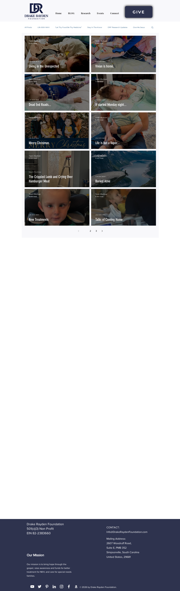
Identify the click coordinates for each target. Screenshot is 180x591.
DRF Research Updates (117, 27)
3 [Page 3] (96, 231)
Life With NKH (44, 27)
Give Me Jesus (139, 27)
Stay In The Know (94, 27)
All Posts (28, 27)
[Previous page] (78, 231)
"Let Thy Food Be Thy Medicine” (68, 27)
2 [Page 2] (90, 231)
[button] (152, 27)
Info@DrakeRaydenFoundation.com (126, 531)
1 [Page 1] (84, 231)
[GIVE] (138, 12)
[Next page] (102, 231)
